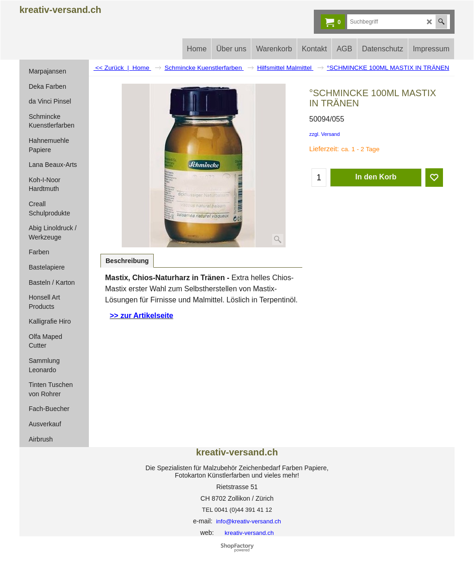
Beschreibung (127, 260)
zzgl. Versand (324, 134)
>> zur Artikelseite (141, 315)
